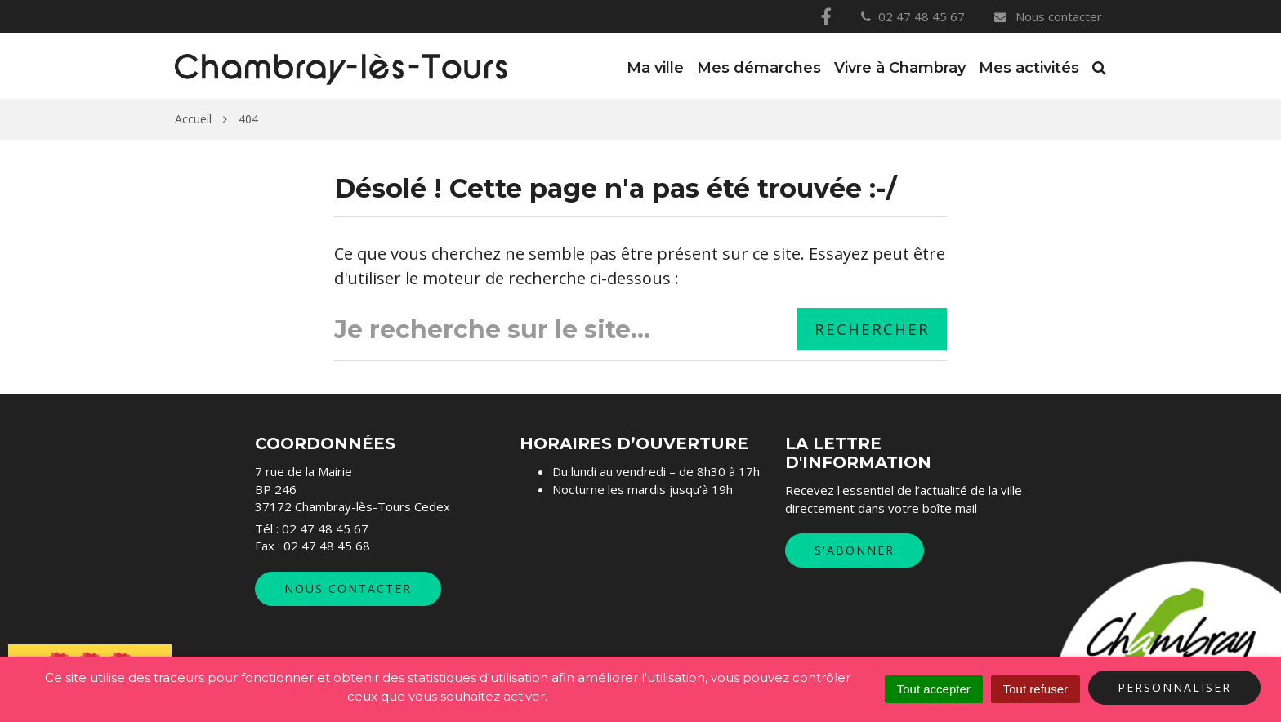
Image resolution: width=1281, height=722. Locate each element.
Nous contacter (1047, 16)
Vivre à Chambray (900, 68)
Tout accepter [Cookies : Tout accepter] (934, 689)
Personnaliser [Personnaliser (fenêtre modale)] (1174, 687)
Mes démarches (759, 68)
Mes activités (1029, 68)
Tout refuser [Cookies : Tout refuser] (1035, 689)
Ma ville (655, 68)
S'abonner (855, 550)
